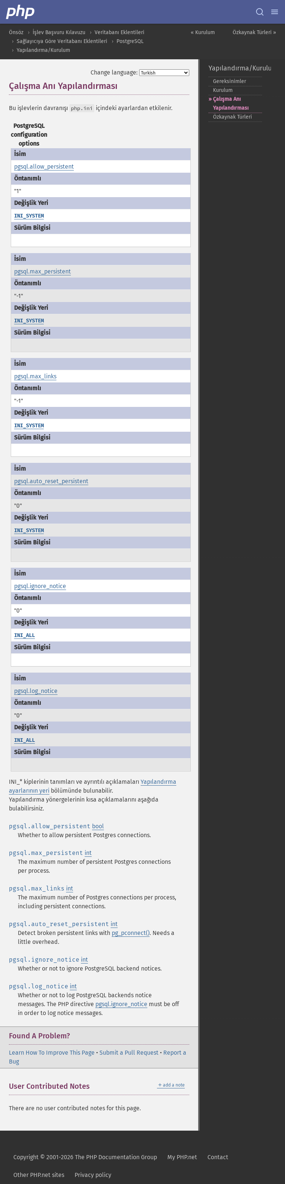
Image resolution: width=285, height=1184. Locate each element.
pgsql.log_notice (36, 690)
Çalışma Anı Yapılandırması (231, 103)
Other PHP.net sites (38, 1174)
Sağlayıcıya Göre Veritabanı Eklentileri (62, 41)
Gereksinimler (229, 81)
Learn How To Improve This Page (52, 1052)
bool (98, 826)
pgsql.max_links (35, 376)
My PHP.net (182, 1157)
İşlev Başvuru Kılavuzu (59, 32)
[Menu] (274, 11)
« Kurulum (203, 32)
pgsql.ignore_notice (40, 586)
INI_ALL (24, 635)
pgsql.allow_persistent (44, 166)
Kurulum (223, 90)
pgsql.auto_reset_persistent (51, 481)
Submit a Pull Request (128, 1052)
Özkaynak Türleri (232, 117)
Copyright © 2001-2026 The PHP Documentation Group (85, 1157)
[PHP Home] (21, 12)
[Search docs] (259, 11)
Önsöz (16, 32)
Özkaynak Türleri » (254, 32)
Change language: (114, 72)
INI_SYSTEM (29, 216)
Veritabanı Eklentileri (119, 32)
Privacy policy (93, 1174)
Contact (217, 1157)
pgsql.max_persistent (42, 271)
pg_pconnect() (131, 932)
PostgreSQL (130, 41)
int (88, 852)
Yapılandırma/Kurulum (43, 50)
